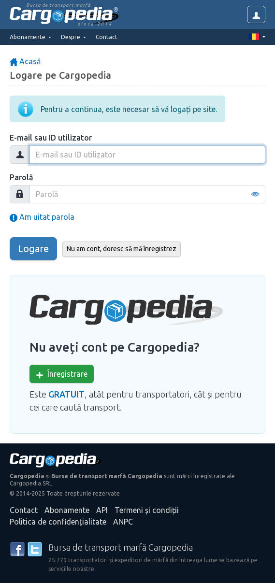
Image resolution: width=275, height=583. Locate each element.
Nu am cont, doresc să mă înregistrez (121, 249)
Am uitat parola (42, 217)
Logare (33, 248)
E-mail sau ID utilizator (51, 137)
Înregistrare (61, 374)
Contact (106, 37)
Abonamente (66, 510)
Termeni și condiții (147, 510)
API (102, 510)
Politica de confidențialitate (58, 521)
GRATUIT (66, 394)
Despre (71, 37)
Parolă (21, 177)
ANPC (123, 521)
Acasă (25, 61)
